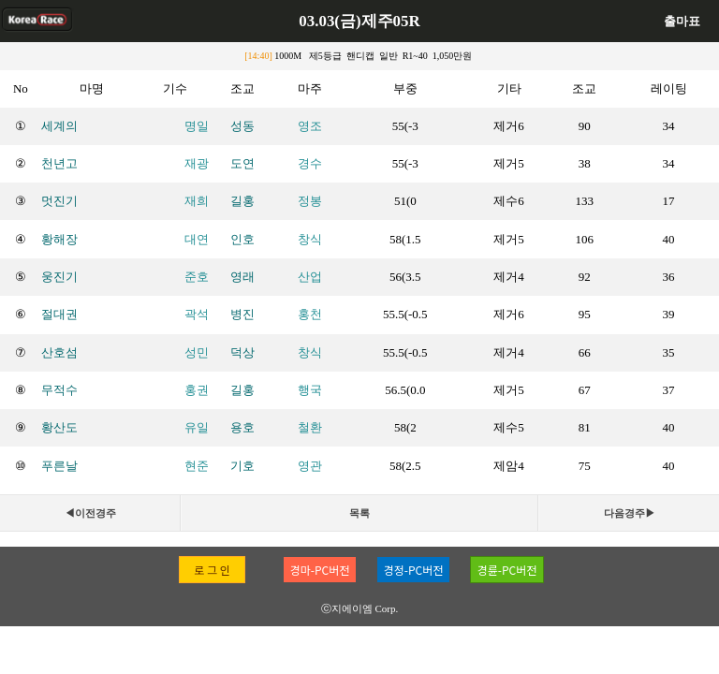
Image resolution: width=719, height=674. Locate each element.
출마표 (682, 21)
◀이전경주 (90, 513)
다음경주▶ (629, 513)
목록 (359, 513)
